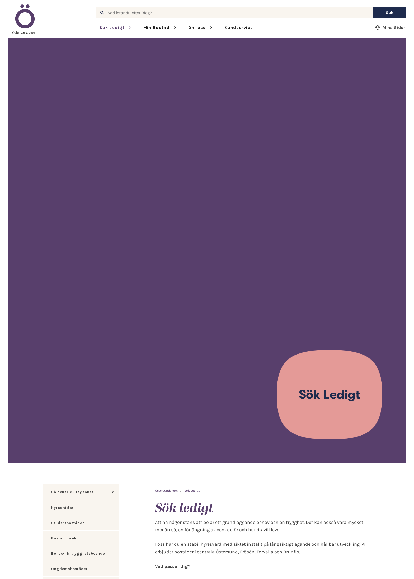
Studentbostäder (67, 523)
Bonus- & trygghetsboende (78, 553)
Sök (389, 12)
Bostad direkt (64, 538)
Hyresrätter (62, 507)
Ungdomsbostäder (69, 569)
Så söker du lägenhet (72, 492)
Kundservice (239, 27)
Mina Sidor (390, 27)
